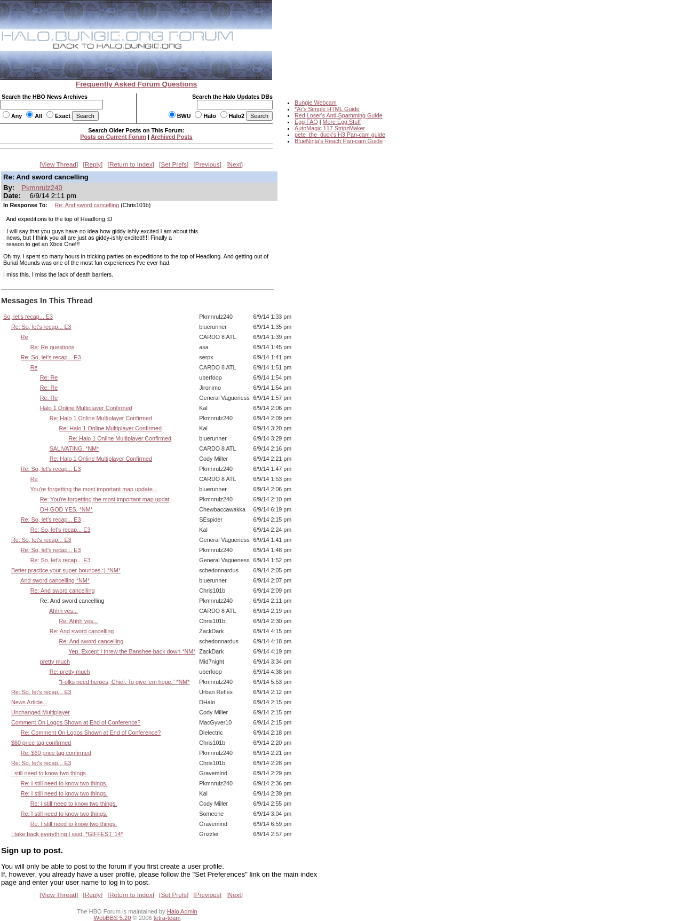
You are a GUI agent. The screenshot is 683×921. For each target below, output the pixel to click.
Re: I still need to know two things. (64, 783)
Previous (207, 164)
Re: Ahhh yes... (78, 621)
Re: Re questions (52, 347)
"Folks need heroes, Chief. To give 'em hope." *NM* (124, 682)
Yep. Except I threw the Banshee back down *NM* (131, 651)
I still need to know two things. (49, 773)
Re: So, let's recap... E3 (41, 327)
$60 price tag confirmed (41, 742)
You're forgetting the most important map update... (93, 489)
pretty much (55, 661)
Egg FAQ (306, 122)
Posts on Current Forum (113, 136)
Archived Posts (172, 136)
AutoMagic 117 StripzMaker (330, 128)
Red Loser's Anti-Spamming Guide (339, 115)
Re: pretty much (70, 671)
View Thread (58, 164)
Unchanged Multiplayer (40, 712)
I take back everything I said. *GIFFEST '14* (67, 834)
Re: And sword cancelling (87, 205)
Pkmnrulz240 (41, 188)
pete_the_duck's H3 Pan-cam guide (340, 134)
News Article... (29, 702)
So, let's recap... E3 (28, 316)
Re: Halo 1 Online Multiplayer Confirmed (101, 418)
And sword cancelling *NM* (55, 580)
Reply (93, 164)
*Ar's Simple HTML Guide (327, 109)
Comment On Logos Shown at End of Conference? (76, 722)
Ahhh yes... (63, 611)
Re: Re (49, 377)
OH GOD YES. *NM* (66, 509)
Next (234, 164)
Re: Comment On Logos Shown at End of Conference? (91, 732)
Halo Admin (182, 911)
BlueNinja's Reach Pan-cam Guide (339, 141)
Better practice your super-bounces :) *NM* (66, 570)
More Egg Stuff (341, 122)
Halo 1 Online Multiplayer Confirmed (86, 408)
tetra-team (167, 918)
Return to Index (131, 164)
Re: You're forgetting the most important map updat (105, 499)
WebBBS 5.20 (112, 918)
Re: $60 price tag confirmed (56, 753)
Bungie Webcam (316, 102)
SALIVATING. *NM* (74, 448)
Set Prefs (174, 164)
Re (24, 337)
